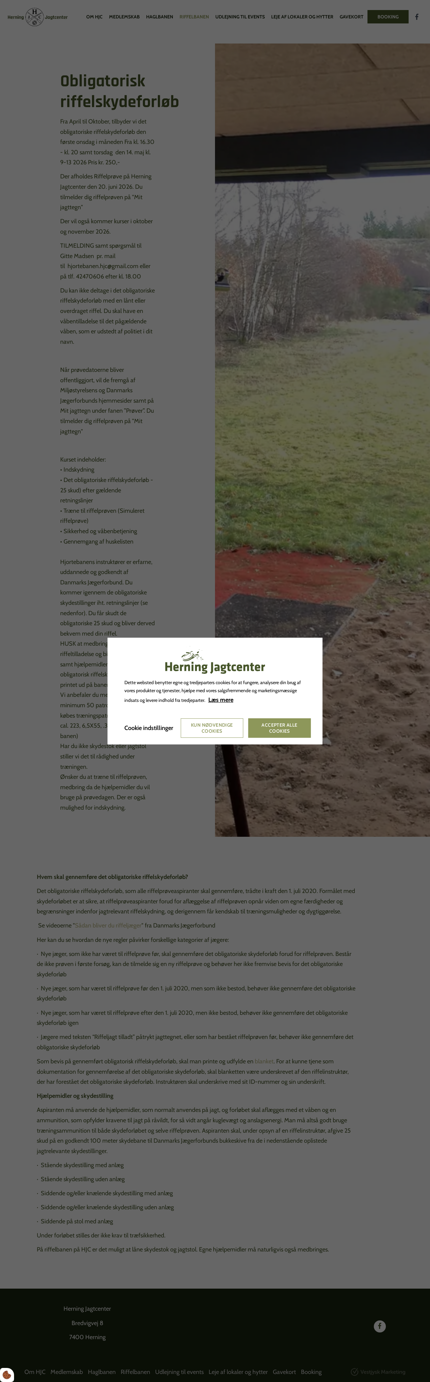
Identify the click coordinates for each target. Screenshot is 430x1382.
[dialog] (215, 691)
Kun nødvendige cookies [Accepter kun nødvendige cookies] (212, 728)
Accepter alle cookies (279, 728)
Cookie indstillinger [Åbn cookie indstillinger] (148, 728)
